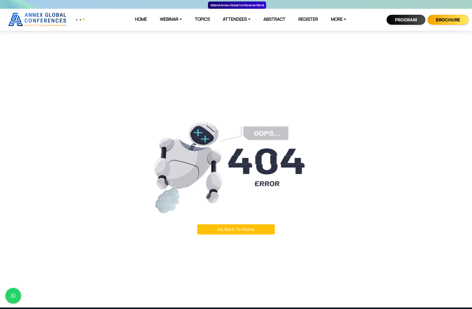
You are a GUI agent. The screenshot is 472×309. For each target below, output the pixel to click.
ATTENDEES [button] (235, 19)
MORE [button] (337, 19)
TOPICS (202, 19)
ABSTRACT (274, 19)
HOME (141, 19)
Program (406, 19)
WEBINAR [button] (169, 19)
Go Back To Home (235, 229)
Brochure (448, 19)
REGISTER (308, 19)
